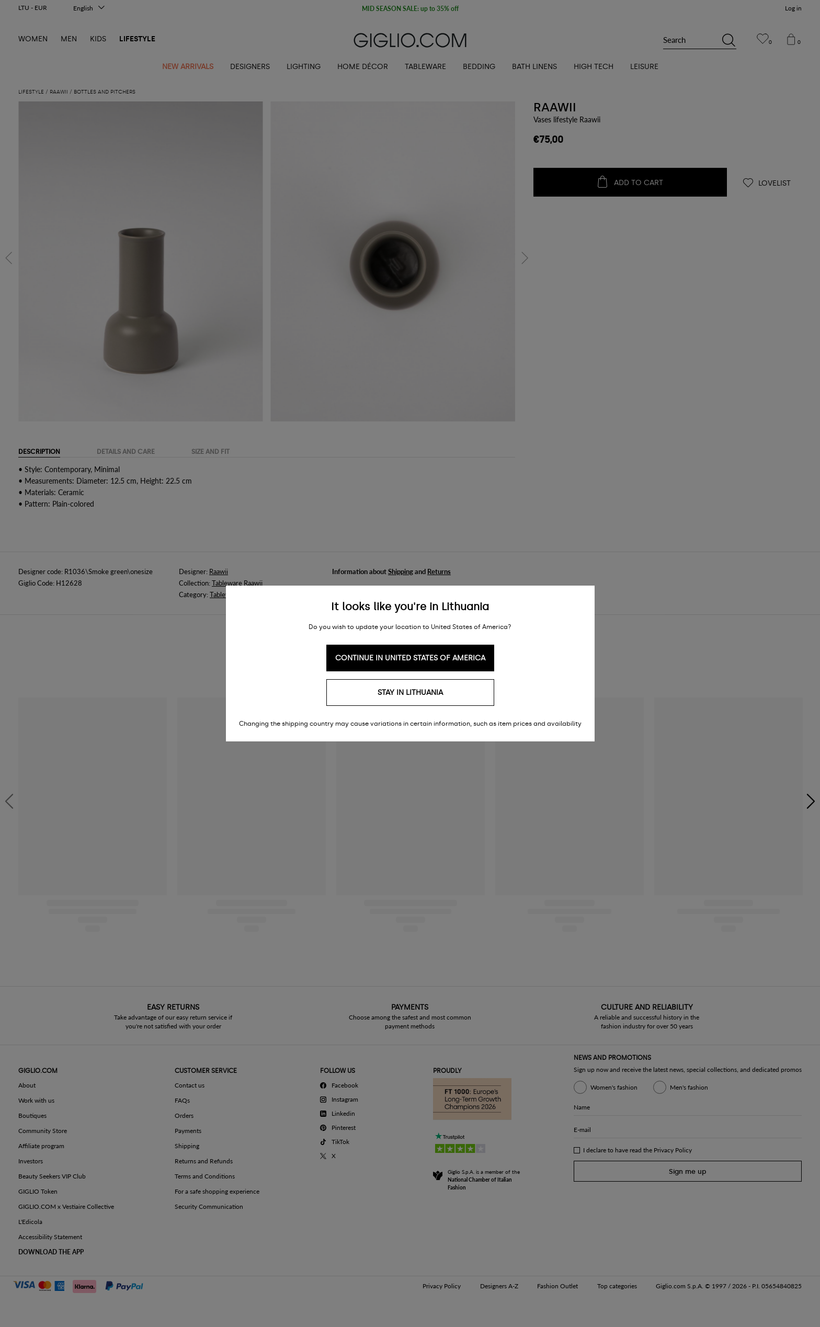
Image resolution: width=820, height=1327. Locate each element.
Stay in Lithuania (410, 692)
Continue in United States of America (410, 658)
